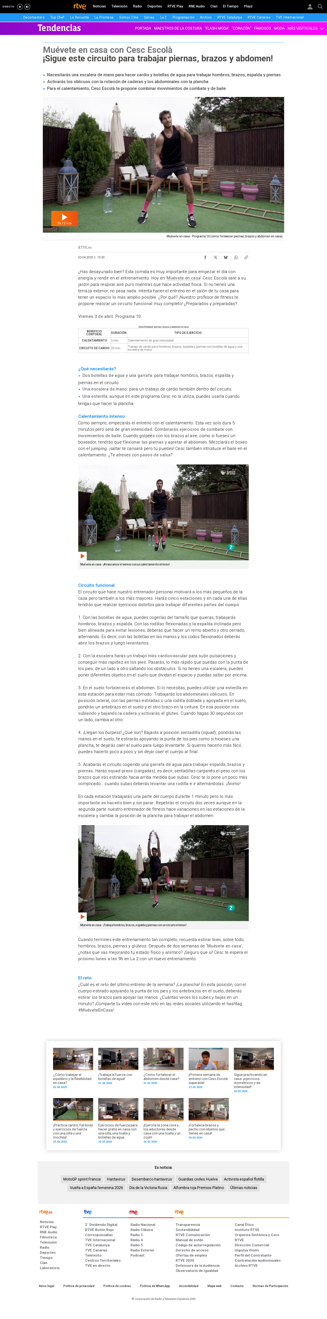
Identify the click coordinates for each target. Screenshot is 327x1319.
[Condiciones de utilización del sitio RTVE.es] (46, 1286)
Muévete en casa (184, 278)
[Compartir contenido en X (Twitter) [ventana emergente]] (215, 256)
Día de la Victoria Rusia (148, 1187)
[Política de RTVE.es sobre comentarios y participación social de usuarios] (270, 1286)
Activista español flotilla (244, 1179)
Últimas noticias (243, 1187)
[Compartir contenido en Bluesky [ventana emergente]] (226, 256)
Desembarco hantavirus (152, 1179)
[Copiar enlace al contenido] (246, 256)
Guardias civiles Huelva (198, 1179)
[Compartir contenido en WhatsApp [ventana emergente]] (236, 256)
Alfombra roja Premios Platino (199, 1187)
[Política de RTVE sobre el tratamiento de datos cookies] (117, 1286)
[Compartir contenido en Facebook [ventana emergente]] (205, 256)
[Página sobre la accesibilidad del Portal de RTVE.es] (188, 1286)
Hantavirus (116, 1179)
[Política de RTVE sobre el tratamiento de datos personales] (78, 1286)
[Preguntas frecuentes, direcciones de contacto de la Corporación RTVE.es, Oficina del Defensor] (237, 1286)
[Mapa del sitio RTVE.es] (214, 1286)
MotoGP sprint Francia (82, 1179)
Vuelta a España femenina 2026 (96, 1187)
